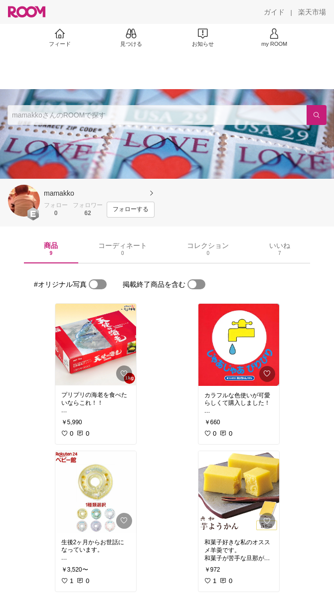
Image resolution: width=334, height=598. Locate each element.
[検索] (317, 115)
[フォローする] (131, 210)
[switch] (98, 284)
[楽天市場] (312, 11)
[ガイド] (274, 11)
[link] (95, 344)
